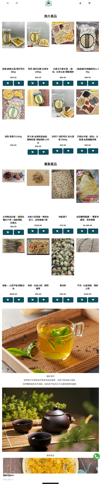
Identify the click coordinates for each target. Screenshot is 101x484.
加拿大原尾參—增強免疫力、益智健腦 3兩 (38, 218)
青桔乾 (63, 286)
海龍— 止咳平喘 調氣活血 (13, 287)
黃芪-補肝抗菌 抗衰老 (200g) (38, 70)
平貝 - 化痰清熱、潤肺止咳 (87, 287)
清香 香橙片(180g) (13, 137)
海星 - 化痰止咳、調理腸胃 (38, 287)
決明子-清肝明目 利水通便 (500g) (63, 138)
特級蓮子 (63, 217)
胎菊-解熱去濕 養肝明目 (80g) (13, 70)
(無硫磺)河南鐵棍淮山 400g (88, 70)
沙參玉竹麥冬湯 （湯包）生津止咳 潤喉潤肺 (63, 70)
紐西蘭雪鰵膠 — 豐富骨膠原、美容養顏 (88, 218)
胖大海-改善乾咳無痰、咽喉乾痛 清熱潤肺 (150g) (38, 140)
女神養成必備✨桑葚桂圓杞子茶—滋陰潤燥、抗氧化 (13, 220)
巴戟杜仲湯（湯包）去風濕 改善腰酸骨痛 (87, 138)
